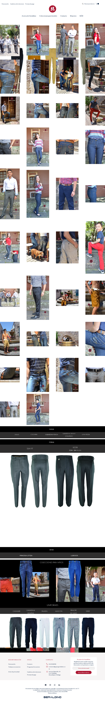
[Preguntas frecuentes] (33, 666)
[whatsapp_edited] (54, 685)
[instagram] (50, 685)
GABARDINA (30, 610)
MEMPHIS (30, 613)
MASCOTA (58, 611)
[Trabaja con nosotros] (14, 666)
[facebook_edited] (45, 685)
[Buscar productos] (89, 4)
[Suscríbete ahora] (84, 672)
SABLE (88, 611)
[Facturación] (5, 4)
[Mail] (47, 667)
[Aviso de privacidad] (14, 671)
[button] (97, 4)
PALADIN (44, 611)
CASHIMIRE (16, 611)
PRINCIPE (74, 610)
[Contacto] (30, 664)
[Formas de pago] (30, 4)
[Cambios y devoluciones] (17, 4)
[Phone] (47, 664)
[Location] (47, 672)
